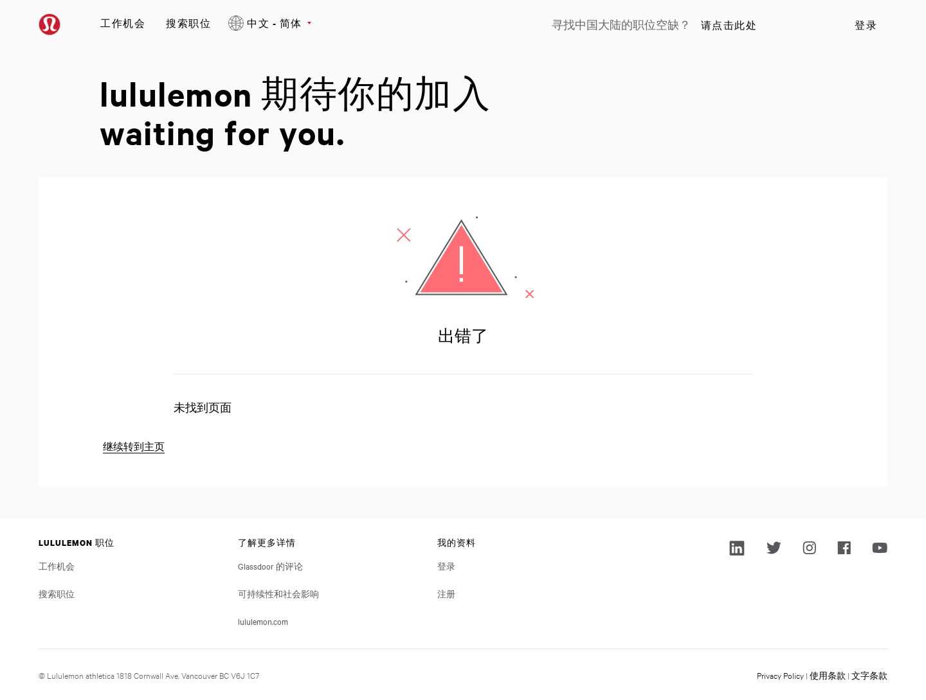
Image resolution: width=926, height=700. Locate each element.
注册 (446, 593)
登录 (866, 25)
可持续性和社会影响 (278, 593)
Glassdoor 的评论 (270, 566)
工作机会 (122, 23)
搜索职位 (188, 23)
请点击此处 (729, 25)
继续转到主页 (134, 447)
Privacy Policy (780, 675)
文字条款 (869, 675)
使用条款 (828, 675)
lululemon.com (263, 621)
